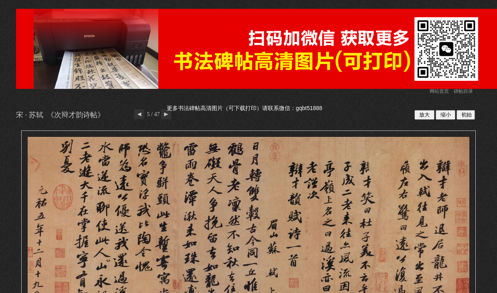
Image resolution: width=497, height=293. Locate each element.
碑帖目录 (463, 91)
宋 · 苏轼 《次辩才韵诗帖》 (60, 115)
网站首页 (439, 91)
